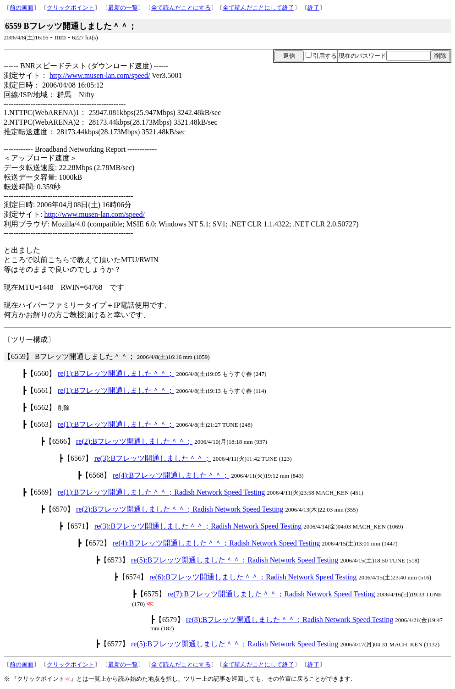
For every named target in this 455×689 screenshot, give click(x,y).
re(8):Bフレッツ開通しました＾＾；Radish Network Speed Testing (289, 619)
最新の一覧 (123, 7)
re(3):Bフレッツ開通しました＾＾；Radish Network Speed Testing (198, 526)
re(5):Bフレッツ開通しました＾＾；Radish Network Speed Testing (234, 560)
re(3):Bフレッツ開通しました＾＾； (152, 458)
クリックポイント (70, 7)
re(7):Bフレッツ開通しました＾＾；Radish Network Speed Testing (271, 594)
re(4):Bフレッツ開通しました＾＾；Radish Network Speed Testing (216, 543)
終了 (313, 7)
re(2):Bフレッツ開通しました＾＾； (134, 441)
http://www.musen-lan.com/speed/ (99, 75)
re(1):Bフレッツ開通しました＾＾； (116, 373)
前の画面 (21, 7)
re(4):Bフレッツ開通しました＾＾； (171, 475)
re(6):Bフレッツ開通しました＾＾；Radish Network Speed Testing (252, 577)
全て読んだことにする (181, 7)
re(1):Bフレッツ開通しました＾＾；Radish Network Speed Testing (161, 492)
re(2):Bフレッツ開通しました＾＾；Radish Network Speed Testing (179, 509)
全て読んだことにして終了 (258, 7)
